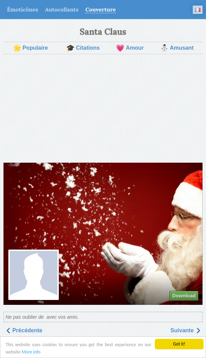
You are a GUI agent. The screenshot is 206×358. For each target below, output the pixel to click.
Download (184, 296)
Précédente (23, 330)
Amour (130, 48)
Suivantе (186, 330)
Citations (83, 48)
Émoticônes (22, 9)
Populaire (30, 48)
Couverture (100, 9)
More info (31, 352)
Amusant (176, 48)
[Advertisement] (103, 108)
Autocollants (61, 9)
